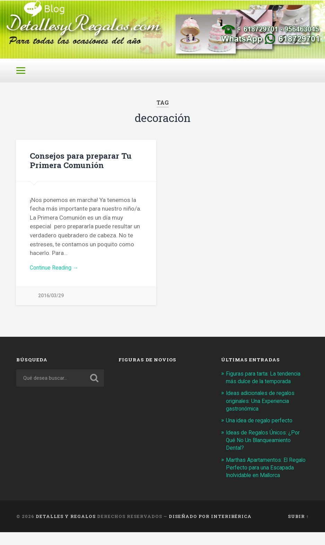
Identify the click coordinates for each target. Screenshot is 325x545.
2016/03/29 (51, 301)
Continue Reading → (56, 272)
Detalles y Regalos (66, 528)
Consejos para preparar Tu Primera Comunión (80, 164)
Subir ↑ (298, 528)
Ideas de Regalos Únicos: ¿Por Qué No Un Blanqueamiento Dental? (265, 445)
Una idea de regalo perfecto (262, 425)
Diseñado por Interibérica (210, 528)
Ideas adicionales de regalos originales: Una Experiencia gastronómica (263, 406)
